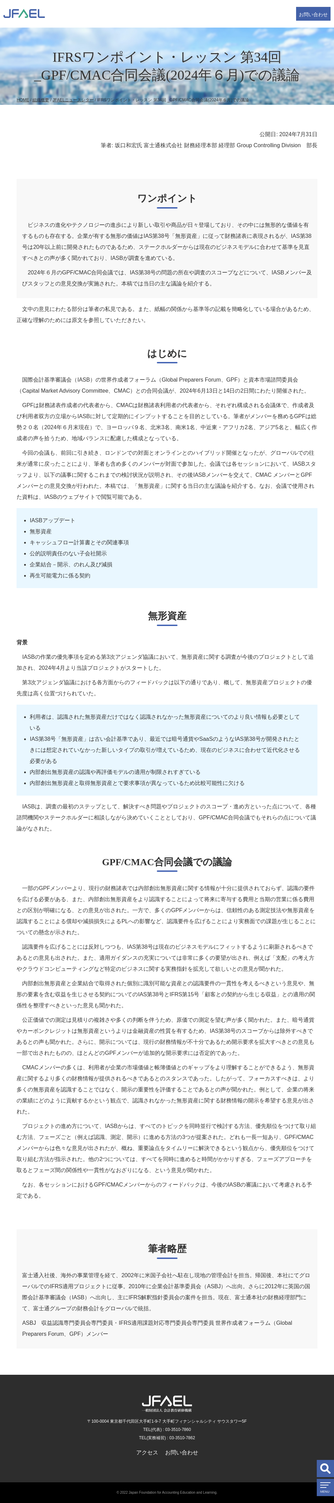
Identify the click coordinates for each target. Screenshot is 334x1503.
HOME (23, 100)
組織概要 (40, 100)
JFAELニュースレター (72, 100)
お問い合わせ (313, 14)
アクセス (147, 1452)
